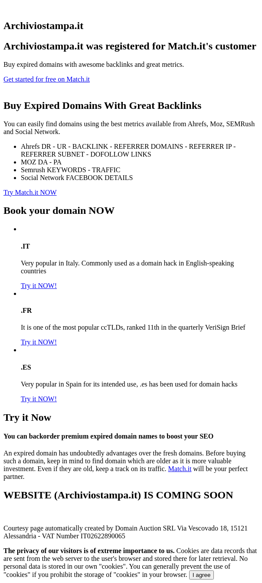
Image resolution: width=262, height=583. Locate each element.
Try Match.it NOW (30, 192)
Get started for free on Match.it (46, 79)
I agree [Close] (202, 575)
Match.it (180, 468)
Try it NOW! (39, 285)
